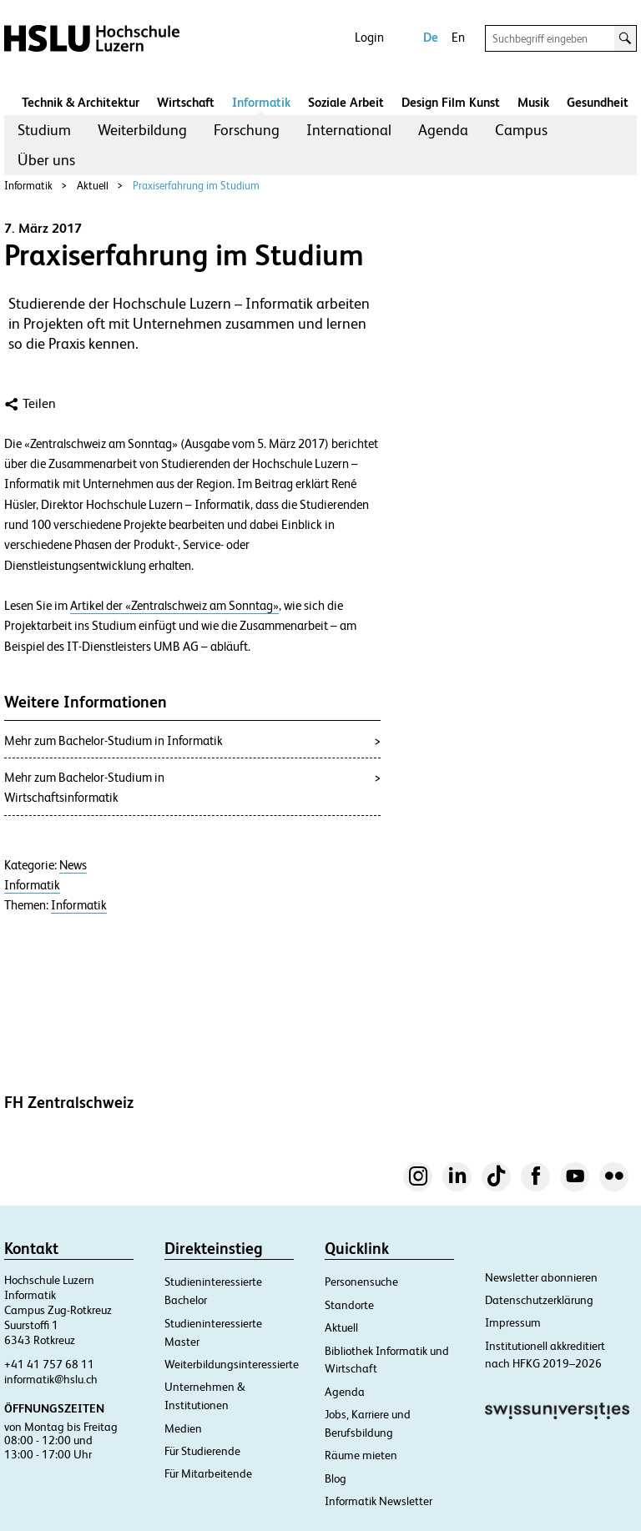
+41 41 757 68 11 (49, 1364)
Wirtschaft (186, 102)
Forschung (247, 129)
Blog (335, 1478)
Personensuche (361, 1281)
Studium (44, 129)
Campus (521, 129)
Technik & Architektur (80, 102)
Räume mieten (361, 1455)
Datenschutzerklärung (539, 1300)
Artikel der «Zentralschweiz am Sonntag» (174, 605)
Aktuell (93, 185)
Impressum (513, 1322)
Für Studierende (202, 1451)
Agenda (443, 129)
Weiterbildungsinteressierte (231, 1364)
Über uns (46, 160)
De (430, 37)
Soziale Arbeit (346, 102)
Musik (533, 102)
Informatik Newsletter (378, 1501)
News (73, 865)
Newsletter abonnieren (541, 1277)
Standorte (349, 1305)
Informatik (261, 102)
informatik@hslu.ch (51, 1379)
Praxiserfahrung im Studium (196, 185)
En (458, 37)
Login (369, 37)
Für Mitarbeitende (208, 1473)
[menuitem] (44, 130)
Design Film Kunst (450, 102)
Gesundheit (597, 102)
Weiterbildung (142, 129)
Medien (183, 1428)
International (348, 129)
